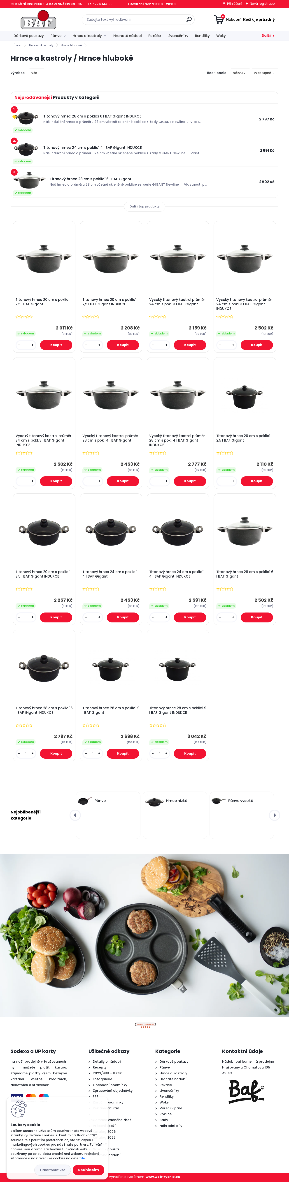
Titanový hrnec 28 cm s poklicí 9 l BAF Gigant (110, 714)
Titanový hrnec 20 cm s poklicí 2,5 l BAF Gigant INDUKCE (110, 302)
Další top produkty (145, 206)
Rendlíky (202, 35)
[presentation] (75, 819)
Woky (221, 35)
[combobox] (240, 73)
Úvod (17, 45)
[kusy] (26, 346)
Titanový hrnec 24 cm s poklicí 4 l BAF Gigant (110, 576)
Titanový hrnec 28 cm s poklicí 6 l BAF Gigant (244, 576)
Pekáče (154, 35)
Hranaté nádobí (127, 35)
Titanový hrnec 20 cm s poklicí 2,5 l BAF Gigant (43, 302)
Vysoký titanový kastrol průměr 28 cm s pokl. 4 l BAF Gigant (111, 439)
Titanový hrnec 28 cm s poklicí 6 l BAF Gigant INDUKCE (43, 714)
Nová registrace (262, 3)
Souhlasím (88, 1169)
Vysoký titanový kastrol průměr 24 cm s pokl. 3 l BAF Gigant (178, 302)
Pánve (56, 35)
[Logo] (38, 19)
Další (266, 35)
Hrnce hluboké (71, 45)
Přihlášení (234, 3)
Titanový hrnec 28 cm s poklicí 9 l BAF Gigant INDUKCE (177, 714)
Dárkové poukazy (29, 35)
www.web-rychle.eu (163, 1181)
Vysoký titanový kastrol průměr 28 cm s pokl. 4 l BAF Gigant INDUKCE (178, 442)
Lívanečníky (178, 35)
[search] (189, 21)
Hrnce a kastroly (87, 35)
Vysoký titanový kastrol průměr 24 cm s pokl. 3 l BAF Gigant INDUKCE (245, 304)
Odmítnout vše (52, 1170)
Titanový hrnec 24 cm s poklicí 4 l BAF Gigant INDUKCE (177, 576)
